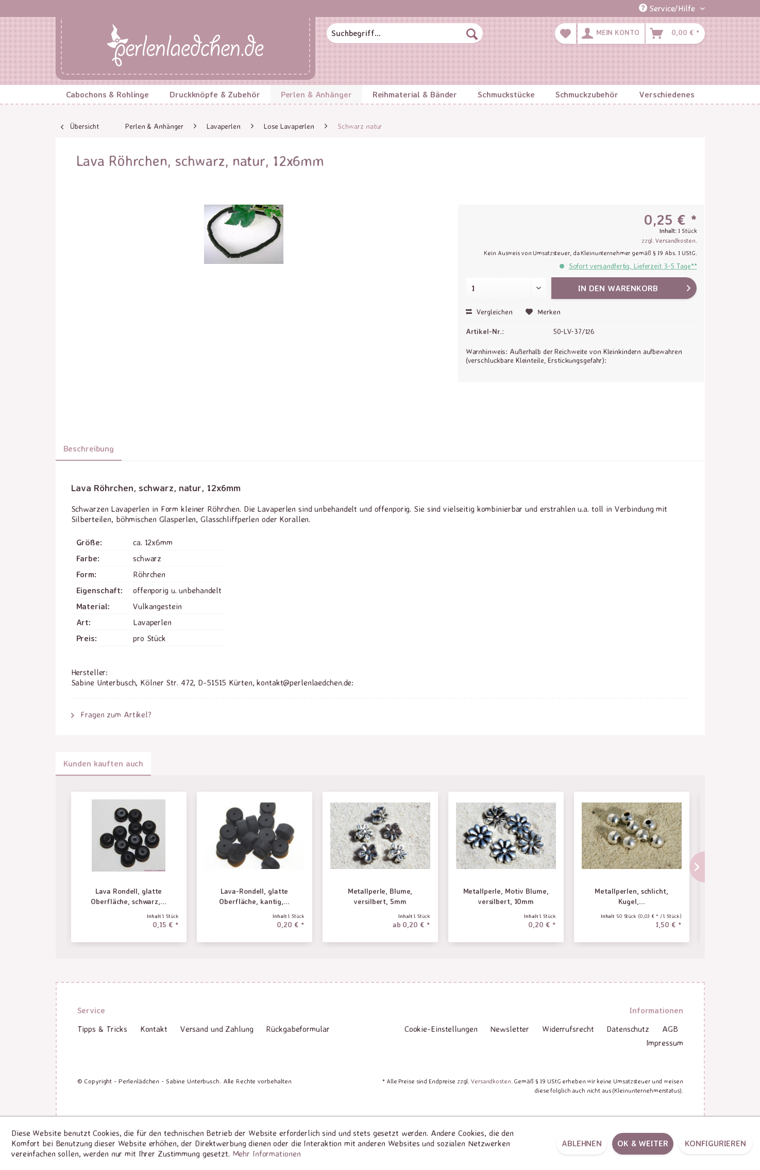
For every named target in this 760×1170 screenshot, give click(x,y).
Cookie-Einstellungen (441, 1029)
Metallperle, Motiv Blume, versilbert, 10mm (506, 896)
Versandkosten (491, 1081)
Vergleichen (489, 311)
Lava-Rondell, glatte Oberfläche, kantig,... (254, 896)
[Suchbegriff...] (404, 33)
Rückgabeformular (297, 1029)
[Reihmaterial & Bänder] (415, 94)
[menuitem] (404, 33)
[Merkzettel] (565, 33)
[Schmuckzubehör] (587, 94)
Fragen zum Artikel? (111, 714)
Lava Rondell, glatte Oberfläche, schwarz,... (128, 896)
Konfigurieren (715, 1143)
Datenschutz (627, 1029)
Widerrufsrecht (568, 1029)
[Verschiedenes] (666, 94)
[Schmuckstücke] (506, 94)
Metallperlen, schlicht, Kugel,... (631, 896)
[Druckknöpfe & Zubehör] (215, 94)
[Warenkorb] (675, 33)
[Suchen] (472, 33)
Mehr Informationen (266, 1153)
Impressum (664, 1043)
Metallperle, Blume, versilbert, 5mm (380, 896)
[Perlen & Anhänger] (316, 94)
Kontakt (153, 1029)
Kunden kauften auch (103, 763)
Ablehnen (582, 1143)
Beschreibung (88, 448)
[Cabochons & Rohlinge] (108, 94)
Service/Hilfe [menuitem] (668, 8)
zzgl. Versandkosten (668, 240)
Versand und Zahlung (217, 1029)
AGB (670, 1029)
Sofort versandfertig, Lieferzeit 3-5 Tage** (633, 265)
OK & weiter (642, 1143)
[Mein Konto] (611, 33)
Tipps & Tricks (102, 1029)
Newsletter (509, 1029)
